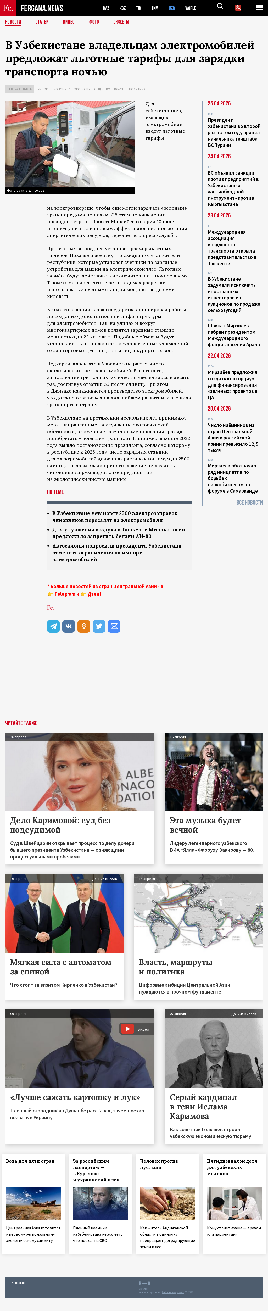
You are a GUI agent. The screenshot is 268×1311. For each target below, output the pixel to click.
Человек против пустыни (162, 1173)
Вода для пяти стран (33, 1170)
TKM (157, 8)
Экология (82, 89)
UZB (175, 8)
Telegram (64, 603)
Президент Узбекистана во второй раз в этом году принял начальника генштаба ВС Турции (234, 132)
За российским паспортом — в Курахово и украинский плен (99, 1179)
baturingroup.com (173, 1305)
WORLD (195, 8)
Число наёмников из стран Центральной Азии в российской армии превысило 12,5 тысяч (233, 437)
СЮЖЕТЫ (124, 22)
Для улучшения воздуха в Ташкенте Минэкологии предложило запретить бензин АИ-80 (116, 537)
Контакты (18, 1296)
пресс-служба (159, 235)
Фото (96, 22)
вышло (67, 445)
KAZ (106, 8)
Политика (137, 89)
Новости (13, 22)
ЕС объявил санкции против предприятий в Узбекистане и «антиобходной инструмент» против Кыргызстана (233, 188)
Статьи (43, 22)
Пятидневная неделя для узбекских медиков (227, 1179)
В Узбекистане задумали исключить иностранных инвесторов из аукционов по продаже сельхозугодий (234, 294)
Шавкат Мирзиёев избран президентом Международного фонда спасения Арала (234, 335)
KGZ (123, 8)
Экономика (61, 89)
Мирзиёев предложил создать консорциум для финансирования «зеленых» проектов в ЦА (233, 384)
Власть (119, 89)
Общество (102, 89)
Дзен (93, 603)
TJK (140, 8)
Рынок (43, 89)
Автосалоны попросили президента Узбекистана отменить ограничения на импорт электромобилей (117, 561)
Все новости (250, 502)
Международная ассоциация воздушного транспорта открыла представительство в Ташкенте (232, 247)
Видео (71, 22)
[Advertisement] (134, 690)
